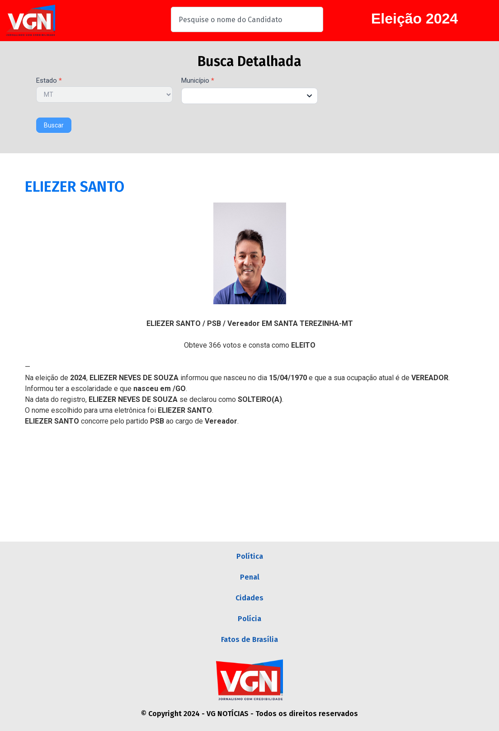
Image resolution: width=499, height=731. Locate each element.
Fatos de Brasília (249, 639)
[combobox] (247, 19)
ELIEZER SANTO (74, 187)
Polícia (249, 618)
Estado (49, 81)
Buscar (54, 125)
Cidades (249, 598)
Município (197, 81)
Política (249, 556)
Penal (249, 577)
